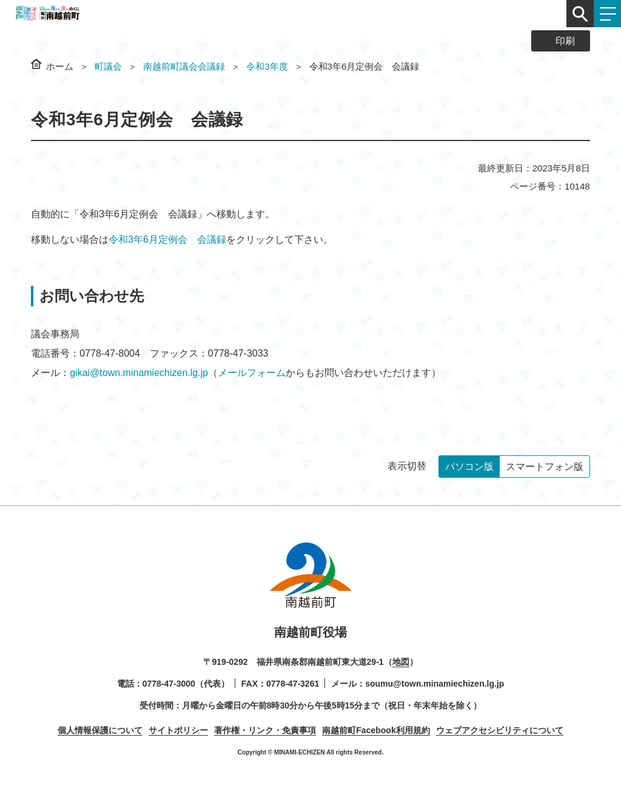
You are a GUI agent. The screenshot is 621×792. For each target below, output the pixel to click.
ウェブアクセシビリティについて (499, 730)
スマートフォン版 (544, 466)
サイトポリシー (178, 730)
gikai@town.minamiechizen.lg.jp (139, 373)
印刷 (565, 41)
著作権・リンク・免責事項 (265, 730)
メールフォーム (252, 373)
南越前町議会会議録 (184, 66)
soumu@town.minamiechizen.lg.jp (434, 683)
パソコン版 (469, 466)
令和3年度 (266, 66)
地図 (400, 662)
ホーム (59, 66)
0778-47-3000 (169, 683)
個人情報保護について (100, 730)
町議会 (108, 66)
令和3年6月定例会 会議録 (167, 239)
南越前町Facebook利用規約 (375, 730)
